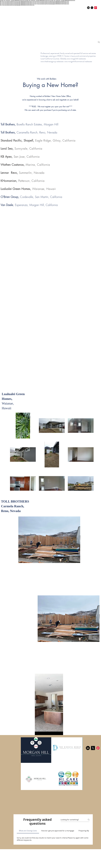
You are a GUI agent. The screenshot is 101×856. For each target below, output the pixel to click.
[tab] (28, 830)
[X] (92, 7)
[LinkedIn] (88, 7)
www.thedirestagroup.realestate (52, 61)
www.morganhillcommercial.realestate (78, 61)
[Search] (99, 42)
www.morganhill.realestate (76, 58)
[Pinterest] (95, 7)
